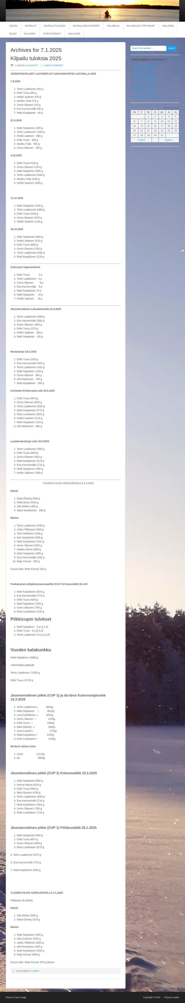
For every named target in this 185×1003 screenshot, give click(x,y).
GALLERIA (168, 25)
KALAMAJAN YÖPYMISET (141, 25)
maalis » (168, 140)
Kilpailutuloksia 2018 (145, 93)
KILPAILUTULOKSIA (55, 25)
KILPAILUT (30, 25)
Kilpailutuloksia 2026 (145, 64)
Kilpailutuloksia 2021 (145, 82)
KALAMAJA (113, 25)
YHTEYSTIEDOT (52, 33)
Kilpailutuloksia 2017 (145, 97)
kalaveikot (32, 65)
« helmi (141, 140)
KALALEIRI (74, 33)
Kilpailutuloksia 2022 (145, 79)
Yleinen (35, 971)
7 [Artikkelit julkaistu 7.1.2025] (141, 121)
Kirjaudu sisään (171, 997)
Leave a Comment (53, 65)
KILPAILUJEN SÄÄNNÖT (86, 25)
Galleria (30, 33)
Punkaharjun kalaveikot (89, 11)
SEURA (13, 25)
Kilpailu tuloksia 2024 (145, 71)
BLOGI (13, 33)
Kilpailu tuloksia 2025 (35, 58)
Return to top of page (16, 997)
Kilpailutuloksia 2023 (145, 75)
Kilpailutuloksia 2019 (145, 89)
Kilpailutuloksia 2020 (145, 86)
